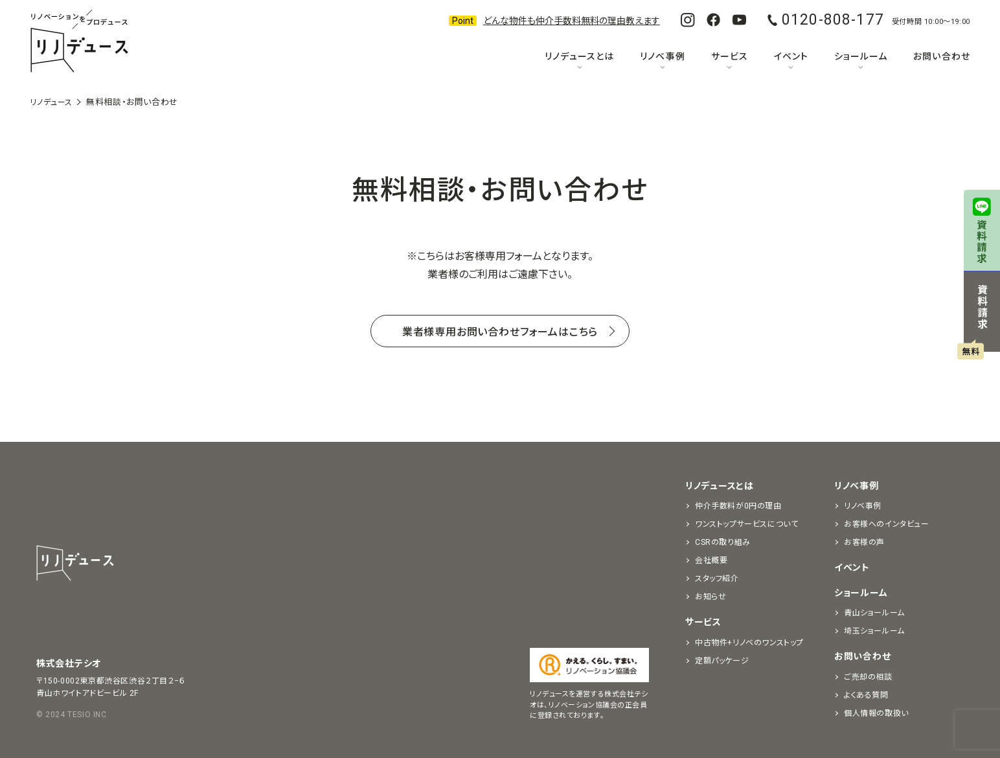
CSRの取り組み (723, 542)
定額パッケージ (722, 660)
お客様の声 (864, 542)
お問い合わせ (941, 56)
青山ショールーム (874, 612)
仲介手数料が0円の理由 (738, 506)
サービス (729, 56)
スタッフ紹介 (717, 578)
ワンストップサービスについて (746, 524)
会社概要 (711, 560)
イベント (791, 56)
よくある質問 (866, 695)
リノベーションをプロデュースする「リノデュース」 (79, 42)
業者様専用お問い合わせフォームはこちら (500, 331)
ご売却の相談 (868, 677)
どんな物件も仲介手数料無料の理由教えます (571, 21)
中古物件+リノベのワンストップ (749, 642)
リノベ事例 (662, 56)
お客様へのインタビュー (886, 524)
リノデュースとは (579, 56)
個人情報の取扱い (876, 713)
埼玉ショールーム (874, 631)
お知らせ (710, 596)
